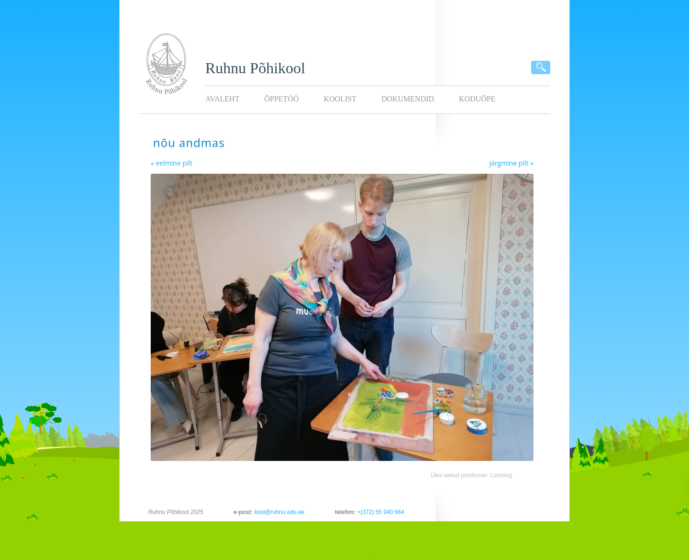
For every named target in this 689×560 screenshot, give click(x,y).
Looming (501, 475)
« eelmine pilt (171, 163)
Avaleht (222, 99)
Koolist (339, 99)
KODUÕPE (477, 99)
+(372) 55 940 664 (380, 512)
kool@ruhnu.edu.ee (279, 512)
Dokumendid (407, 99)
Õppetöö (281, 99)
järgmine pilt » (511, 163)
